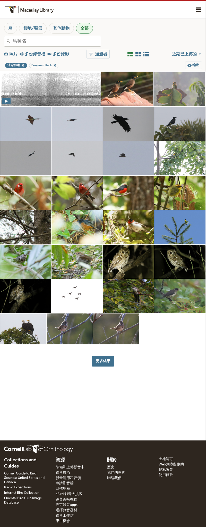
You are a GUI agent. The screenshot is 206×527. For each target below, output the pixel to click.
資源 (60, 460)
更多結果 (103, 361)
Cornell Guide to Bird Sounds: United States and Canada (24, 478)
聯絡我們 (114, 478)
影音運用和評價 (68, 478)
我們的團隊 (116, 472)
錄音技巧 (63, 472)
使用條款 (166, 475)
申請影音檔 (65, 483)
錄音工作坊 (65, 515)
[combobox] (57, 41)
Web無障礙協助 (171, 464)
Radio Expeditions (18, 487)
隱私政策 (166, 470)
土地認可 (166, 459)
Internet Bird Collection (21, 493)
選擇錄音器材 (66, 510)
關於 (111, 460)
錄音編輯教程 (66, 499)
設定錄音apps (67, 505)
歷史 (110, 467)
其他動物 (61, 28)
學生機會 (63, 521)
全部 (84, 28)
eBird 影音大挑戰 (69, 494)
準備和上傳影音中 (70, 467)
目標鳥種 (63, 488)
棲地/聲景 (32, 28)
